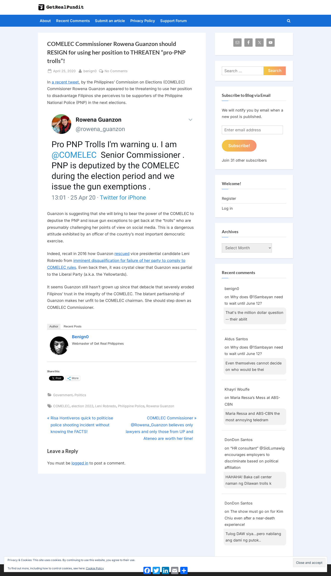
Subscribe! (239, 145)
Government (63, 395)
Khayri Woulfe (237, 389)
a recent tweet (65, 82)
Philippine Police (131, 406)
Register (229, 198)
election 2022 (82, 406)
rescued (121, 253)
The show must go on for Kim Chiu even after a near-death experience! (254, 518)
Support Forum (173, 20)
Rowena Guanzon (160, 406)
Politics (80, 395)
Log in (227, 208)
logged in (79, 463)
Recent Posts (72, 326)
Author (53, 326)
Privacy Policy (142, 20)
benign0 (90, 70)
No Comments (116, 71)
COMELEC (61, 406)
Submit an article (110, 20)
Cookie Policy (95, 568)
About (45, 20)
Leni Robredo (105, 406)
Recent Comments (73, 20)
